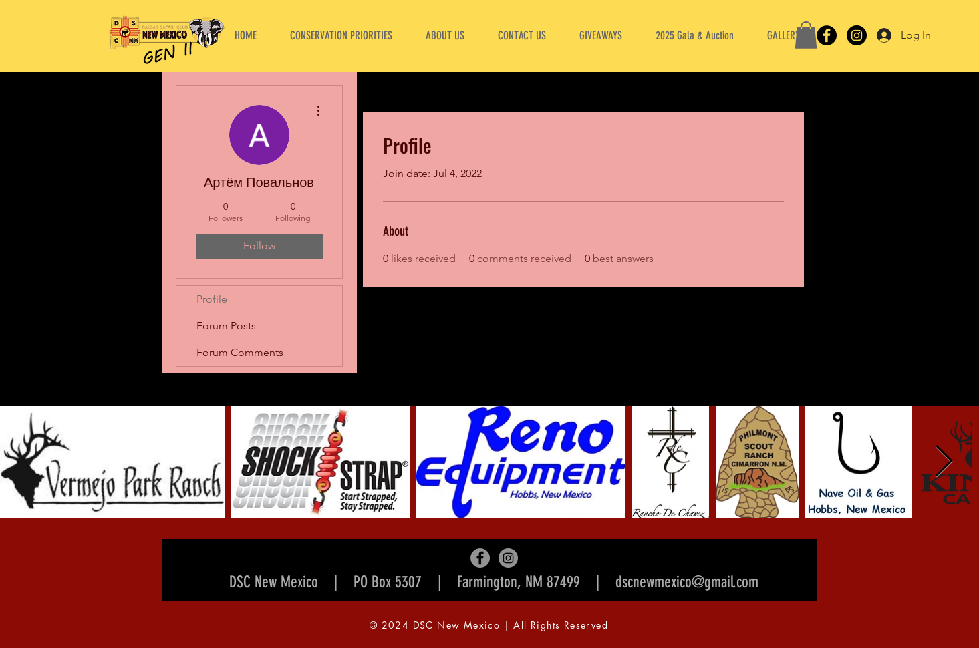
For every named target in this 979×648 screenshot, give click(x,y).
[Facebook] (827, 35)
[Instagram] (857, 35)
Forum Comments (239, 352)
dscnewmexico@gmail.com (686, 582)
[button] (445, 35)
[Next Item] (944, 462)
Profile (211, 299)
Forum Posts (226, 325)
